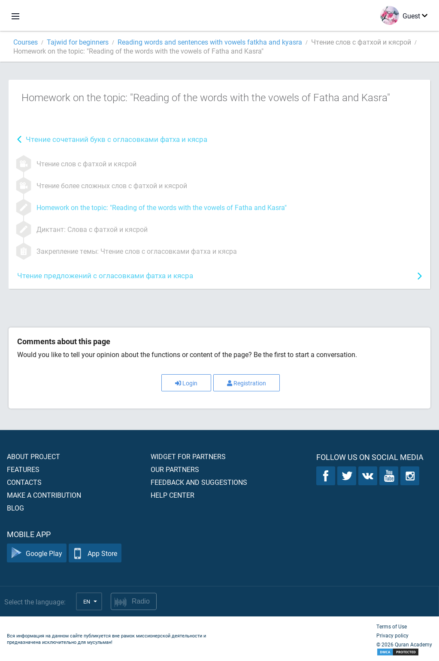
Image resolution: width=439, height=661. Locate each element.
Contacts (24, 482)
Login (186, 383)
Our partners (175, 469)
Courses (25, 41)
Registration (246, 383)
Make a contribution (44, 494)
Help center (172, 494)
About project (33, 456)
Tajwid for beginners (78, 41)
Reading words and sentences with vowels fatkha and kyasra (210, 41)
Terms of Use (391, 626)
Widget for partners (188, 456)
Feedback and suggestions (199, 482)
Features (23, 469)
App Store (95, 553)
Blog (15, 507)
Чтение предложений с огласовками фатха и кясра (105, 275)
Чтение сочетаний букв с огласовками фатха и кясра (116, 139)
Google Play (36, 553)
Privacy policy (392, 635)
